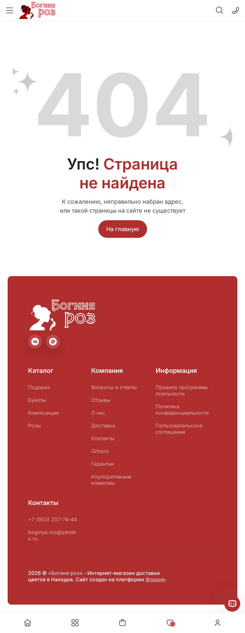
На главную (122, 229)
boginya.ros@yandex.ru (52, 535)
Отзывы (100, 400)
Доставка (103, 425)
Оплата (100, 451)
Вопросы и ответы (114, 387)
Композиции (43, 413)
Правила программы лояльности (182, 390)
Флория (155, 579)
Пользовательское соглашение (179, 428)
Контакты (103, 438)
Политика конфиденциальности (182, 409)
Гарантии (102, 464)
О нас (98, 413)
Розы (34, 425)
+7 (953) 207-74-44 (52, 519)
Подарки (39, 387)
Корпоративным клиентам (111, 479)
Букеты (37, 400)
